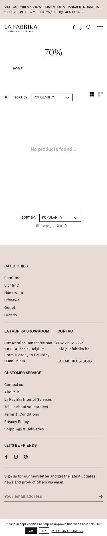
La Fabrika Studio (74, 361)
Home (18, 69)
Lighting (11, 285)
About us (12, 392)
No (44, 531)
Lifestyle (11, 300)
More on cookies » (67, 531)
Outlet (9, 308)
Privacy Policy (16, 422)
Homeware (13, 293)
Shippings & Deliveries (24, 429)
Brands (10, 315)
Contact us (13, 385)
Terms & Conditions (21, 414)
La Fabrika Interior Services (28, 400)
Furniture (12, 278)
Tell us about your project (26, 407)
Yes (31, 531)
